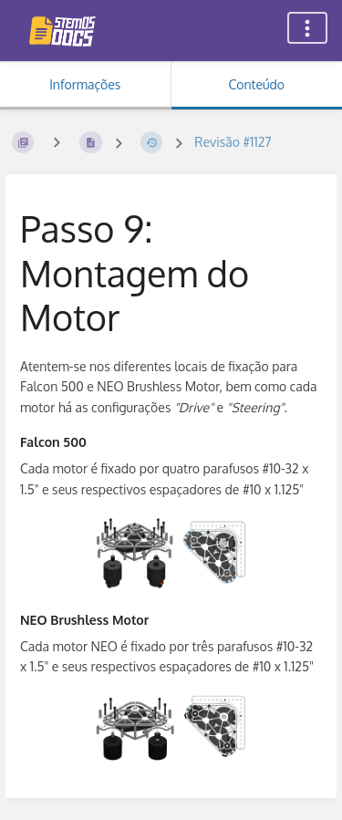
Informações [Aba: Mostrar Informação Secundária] (84, 84)
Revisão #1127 (232, 142)
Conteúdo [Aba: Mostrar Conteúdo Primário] (257, 84)
